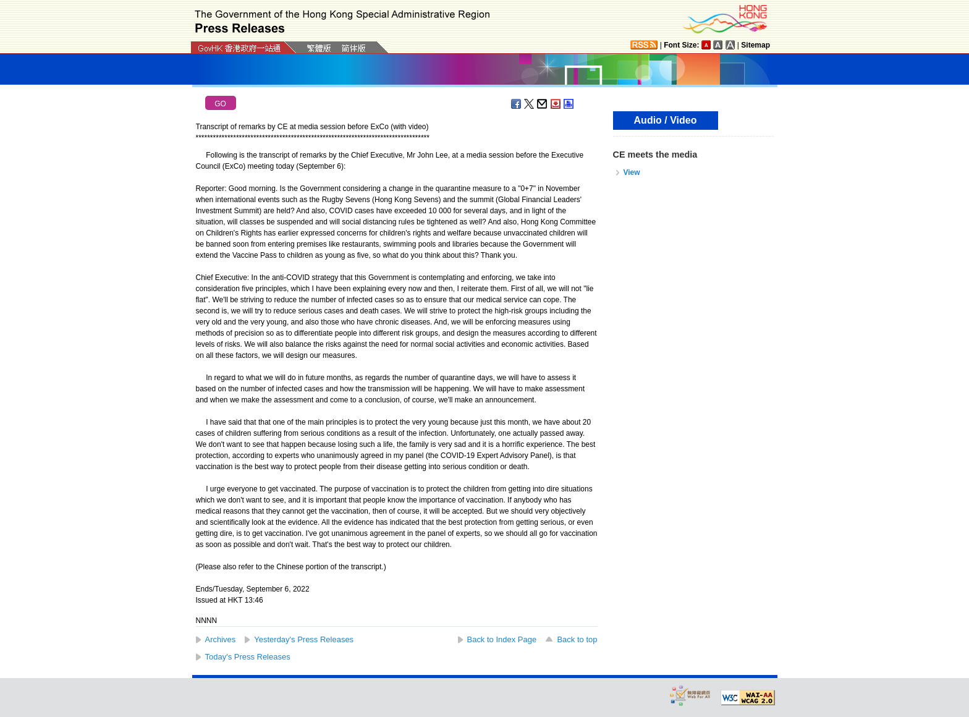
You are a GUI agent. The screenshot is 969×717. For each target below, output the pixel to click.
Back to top (577, 639)
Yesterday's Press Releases (303, 639)
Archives (220, 639)
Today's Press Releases (247, 656)
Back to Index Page (502, 639)
